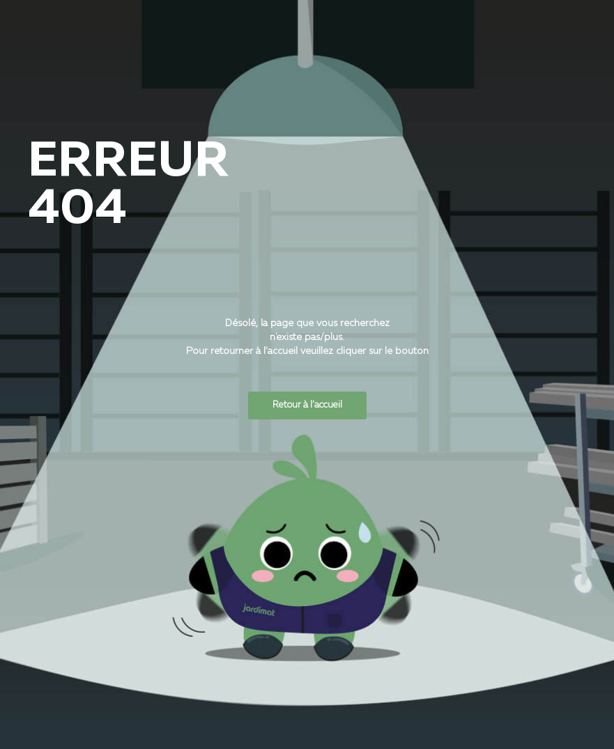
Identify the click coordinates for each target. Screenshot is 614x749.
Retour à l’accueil (307, 405)
